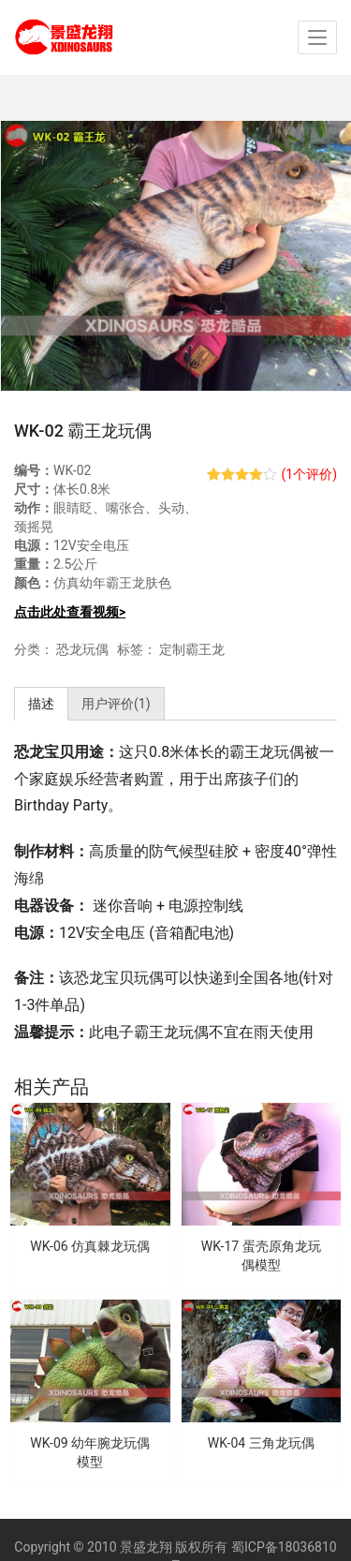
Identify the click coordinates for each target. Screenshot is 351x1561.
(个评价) (309, 474)
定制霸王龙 (192, 649)
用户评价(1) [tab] (116, 703)
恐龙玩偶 (82, 649)
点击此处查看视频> (69, 611)
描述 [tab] (41, 703)
